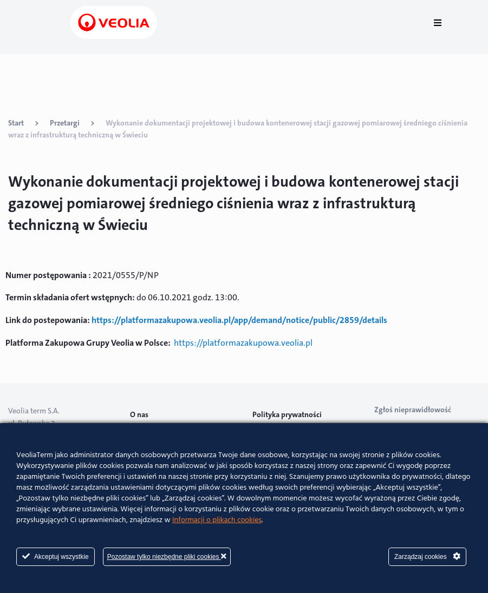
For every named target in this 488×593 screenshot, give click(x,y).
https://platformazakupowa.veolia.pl (243, 342)
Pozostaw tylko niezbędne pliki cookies (166, 556)
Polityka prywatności (287, 414)
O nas (139, 414)
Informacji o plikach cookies (217, 520)
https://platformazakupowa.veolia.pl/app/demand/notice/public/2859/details (239, 320)
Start (16, 123)
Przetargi (65, 123)
